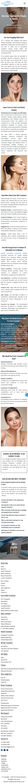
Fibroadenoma (5, 703)
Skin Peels (4, 726)
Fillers (2, 657)
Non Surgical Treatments (14, 25)
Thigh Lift (3, 682)
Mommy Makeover (6, 624)
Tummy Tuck (4, 619)
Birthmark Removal (6, 671)
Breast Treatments (6, 576)
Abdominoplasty (5, 680)
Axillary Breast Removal (7, 695)
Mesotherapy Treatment (7, 731)
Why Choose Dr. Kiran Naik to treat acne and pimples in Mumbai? (12, 531)
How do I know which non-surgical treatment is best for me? (13, 516)
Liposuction (4, 617)
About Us (3, 569)
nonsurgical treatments (14, 253)
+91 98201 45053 (5, 742)
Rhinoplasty (4, 601)
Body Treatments (5, 573)
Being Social (20, 781)
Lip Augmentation (6, 606)
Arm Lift (3, 677)
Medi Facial (4, 719)
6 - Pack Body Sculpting (7, 628)
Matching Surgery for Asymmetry (10, 705)
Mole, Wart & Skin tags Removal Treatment (12, 668)
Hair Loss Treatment (6, 733)
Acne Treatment (5, 723)
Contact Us (14, 552)
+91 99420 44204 (5, 744)
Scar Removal (4, 651)
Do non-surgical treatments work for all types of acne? (13, 483)
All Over (3, 585)
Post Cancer (4, 700)
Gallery (3, 590)
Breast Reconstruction (7, 698)
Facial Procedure (5, 608)
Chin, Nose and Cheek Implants (9, 648)
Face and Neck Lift (6, 662)
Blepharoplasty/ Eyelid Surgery (9, 610)
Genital (3, 583)
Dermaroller (4, 728)
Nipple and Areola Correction (9, 708)
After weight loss (5, 588)
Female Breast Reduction (8, 691)
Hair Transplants (5, 599)
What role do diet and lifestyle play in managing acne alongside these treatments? (13, 511)
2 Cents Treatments (6, 578)
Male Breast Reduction (7, 710)
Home (13, 22)
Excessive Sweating (6, 735)
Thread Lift (4, 660)
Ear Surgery (4, 603)
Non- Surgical (4, 581)
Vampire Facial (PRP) (6, 716)
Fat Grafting (4, 646)
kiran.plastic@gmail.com (7, 747)
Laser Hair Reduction (6, 721)
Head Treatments (6, 571)
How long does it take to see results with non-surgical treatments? (13, 506)
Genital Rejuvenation (6, 639)
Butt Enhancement (6, 621)
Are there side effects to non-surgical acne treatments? (12, 501)
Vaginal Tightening (6, 637)
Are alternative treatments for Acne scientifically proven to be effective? (10, 526)
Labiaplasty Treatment (7, 635)
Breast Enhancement (7, 689)
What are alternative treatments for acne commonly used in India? (12, 521)
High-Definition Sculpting (8, 626)
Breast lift (3, 693)
